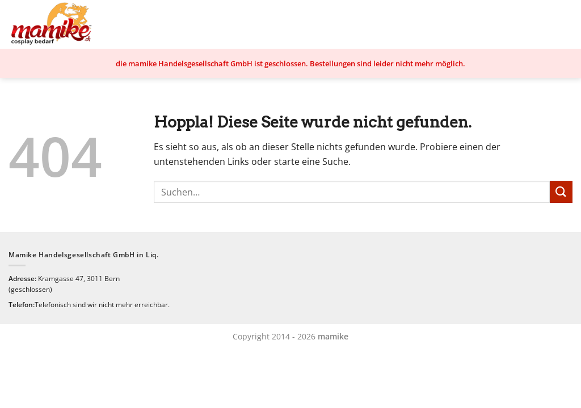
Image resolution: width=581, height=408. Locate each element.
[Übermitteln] (561, 192)
